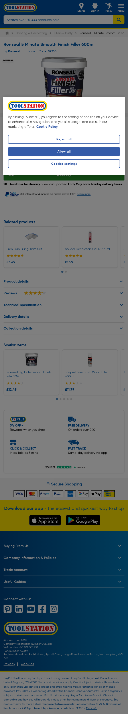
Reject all (63, 139)
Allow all (64, 151)
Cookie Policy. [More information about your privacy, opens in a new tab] (47, 127)
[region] (64, 136)
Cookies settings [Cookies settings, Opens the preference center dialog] (64, 164)
